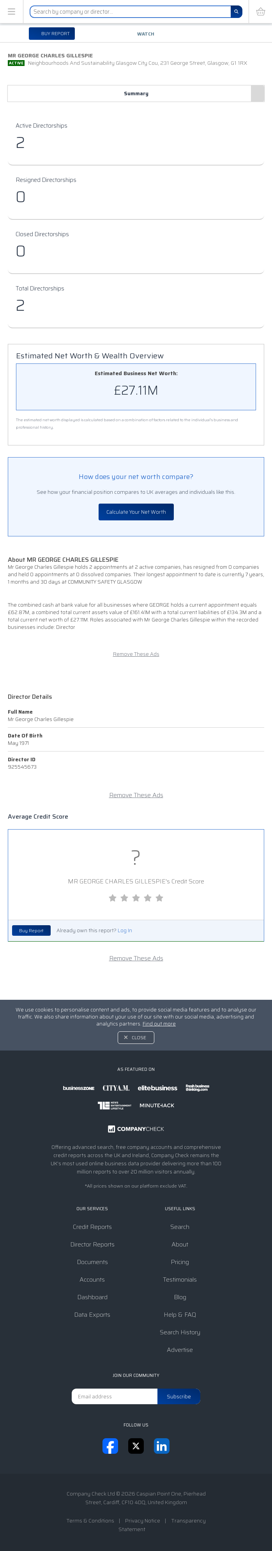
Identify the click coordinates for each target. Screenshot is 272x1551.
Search (179, 1227)
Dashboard (92, 1297)
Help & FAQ (180, 1315)
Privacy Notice (142, 1520)
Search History (180, 1332)
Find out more (159, 1024)
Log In (125, 930)
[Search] (236, 11)
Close (139, 1037)
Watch (145, 33)
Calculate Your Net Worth (136, 512)
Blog (180, 1297)
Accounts (92, 1279)
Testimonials (180, 1279)
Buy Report (31, 930)
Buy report (55, 33)
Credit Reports (92, 1227)
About (179, 1244)
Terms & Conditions (90, 1520)
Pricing (180, 1262)
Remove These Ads (136, 654)
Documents (92, 1262)
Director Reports (92, 1244)
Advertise (180, 1350)
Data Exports (92, 1315)
